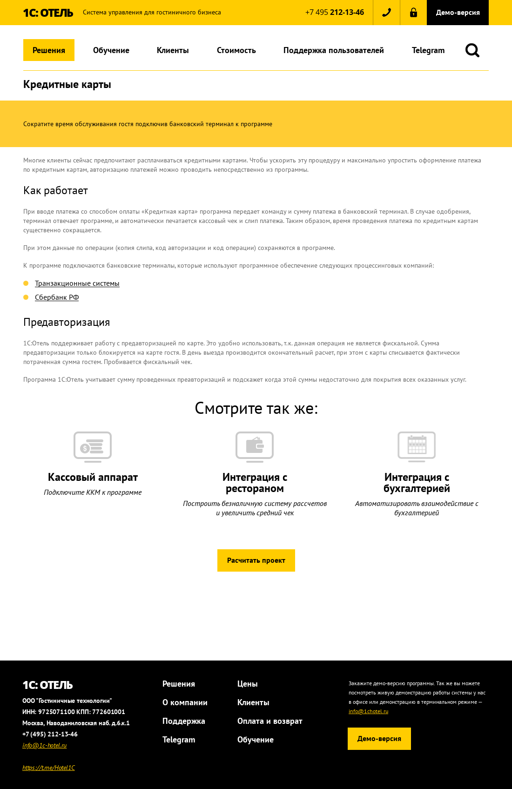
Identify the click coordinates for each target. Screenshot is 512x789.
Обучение (111, 50)
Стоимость (236, 50)
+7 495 (334, 12)
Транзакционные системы (77, 283)
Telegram (428, 50)
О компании (185, 702)
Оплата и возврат (270, 720)
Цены (247, 683)
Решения (49, 50)
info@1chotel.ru (368, 711)
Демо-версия (458, 12)
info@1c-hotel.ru (44, 745)
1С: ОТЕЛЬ (48, 12)
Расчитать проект (256, 560)
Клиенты (173, 50)
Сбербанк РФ (57, 297)
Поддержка (183, 720)
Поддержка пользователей (333, 50)
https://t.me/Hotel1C (48, 767)
